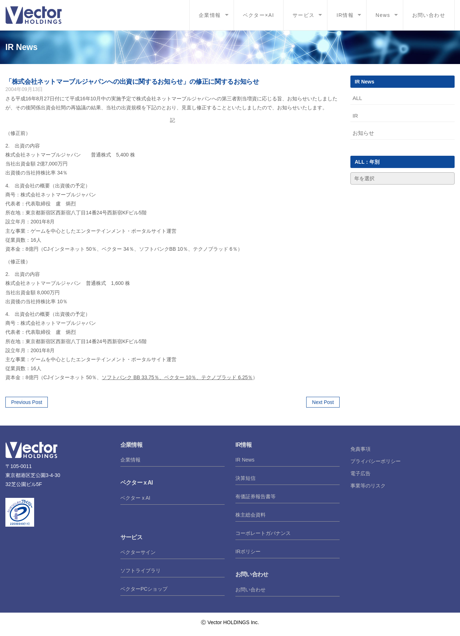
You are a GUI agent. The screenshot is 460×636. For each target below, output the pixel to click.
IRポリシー (248, 551)
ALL (357, 98)
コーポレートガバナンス (263, 533)
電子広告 (360, 473)
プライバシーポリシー (375, 461)
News (383, 15)
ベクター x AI (135, 498)
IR (355, 116)
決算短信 (245, 478)
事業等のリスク (368, 486)
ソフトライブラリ (140, 570)
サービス (304, 15)
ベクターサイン (138, 552)
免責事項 (360, 449)
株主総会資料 (250, 515)
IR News (244, 460)
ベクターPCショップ (143, 589)
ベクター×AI (258, 15)
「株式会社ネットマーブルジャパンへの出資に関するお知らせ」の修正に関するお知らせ (132, 81)
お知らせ (363, 133)
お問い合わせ (428, 15)
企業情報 (210, 15)
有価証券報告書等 (255, 496)
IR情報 (345, 15)
